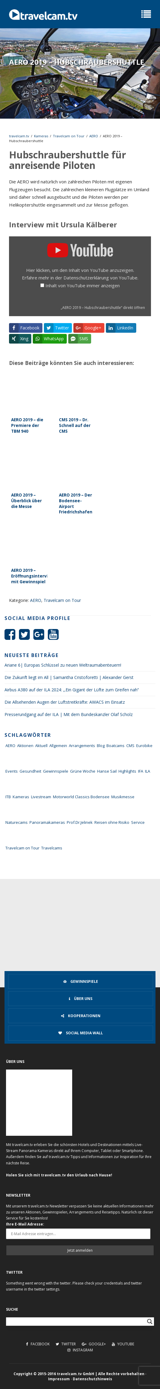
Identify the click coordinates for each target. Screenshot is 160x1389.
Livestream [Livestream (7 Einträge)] (41, 796)
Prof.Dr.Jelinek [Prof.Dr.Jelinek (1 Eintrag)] (80, 822)
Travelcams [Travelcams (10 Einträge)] (51, 848)
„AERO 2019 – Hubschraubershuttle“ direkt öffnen (103, 307)
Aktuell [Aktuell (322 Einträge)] (41, 745)
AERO (93, 136)
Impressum (59, 1378)
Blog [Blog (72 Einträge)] (101, 745)
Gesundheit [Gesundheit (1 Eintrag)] (30, 771)
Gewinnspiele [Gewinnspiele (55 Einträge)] (55, 771)
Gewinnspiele (80, 981)
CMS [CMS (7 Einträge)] (130, 745)
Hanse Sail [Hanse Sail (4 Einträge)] (107, 771)
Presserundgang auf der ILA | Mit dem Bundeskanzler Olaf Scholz (69, 714)
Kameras (41, 136)
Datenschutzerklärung (86, 278)
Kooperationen (80, 1015)
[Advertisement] (80, 924)
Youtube (123, 1344)
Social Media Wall (80, 1033)
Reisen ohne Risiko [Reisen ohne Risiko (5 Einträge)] (111, 822)
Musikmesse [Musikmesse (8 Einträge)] (122, 796)
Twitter (66, 1344)
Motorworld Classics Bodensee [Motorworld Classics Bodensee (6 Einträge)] (81, 796)
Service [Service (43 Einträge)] (138, 822)
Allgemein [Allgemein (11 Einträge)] (58, 745)
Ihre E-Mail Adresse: (25, 1224)
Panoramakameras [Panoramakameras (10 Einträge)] (47, 822)
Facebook (38, 1344)
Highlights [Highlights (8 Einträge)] (127, 771)
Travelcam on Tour (69, 136)
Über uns (80, 998)
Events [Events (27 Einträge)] (11, 771)
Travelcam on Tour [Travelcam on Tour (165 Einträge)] (22, 848)
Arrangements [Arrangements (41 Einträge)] (82, 745)
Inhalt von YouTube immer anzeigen (82, 285)
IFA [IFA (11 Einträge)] (140, 771)
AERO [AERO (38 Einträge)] (10, 745)
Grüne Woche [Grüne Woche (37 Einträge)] (82, 771)
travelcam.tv (19, 136)
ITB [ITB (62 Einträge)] (8, 796)
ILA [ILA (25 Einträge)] (147, 771)
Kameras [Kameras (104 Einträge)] (21, 796)
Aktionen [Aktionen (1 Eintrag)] (25, 745)
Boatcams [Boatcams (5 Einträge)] (115, 745)
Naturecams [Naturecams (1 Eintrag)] (16, 822)
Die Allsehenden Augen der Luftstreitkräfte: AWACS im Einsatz (65, 702)
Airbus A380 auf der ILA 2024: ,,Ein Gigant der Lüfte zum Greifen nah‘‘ (72, 690)
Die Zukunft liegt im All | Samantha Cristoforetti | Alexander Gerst (69, 677)
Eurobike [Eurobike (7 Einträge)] (144, 745)
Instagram (80, 1350)
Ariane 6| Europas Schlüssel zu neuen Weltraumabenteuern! (63, 665)
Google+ (94, 1344)
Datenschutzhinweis (92, 1378)
